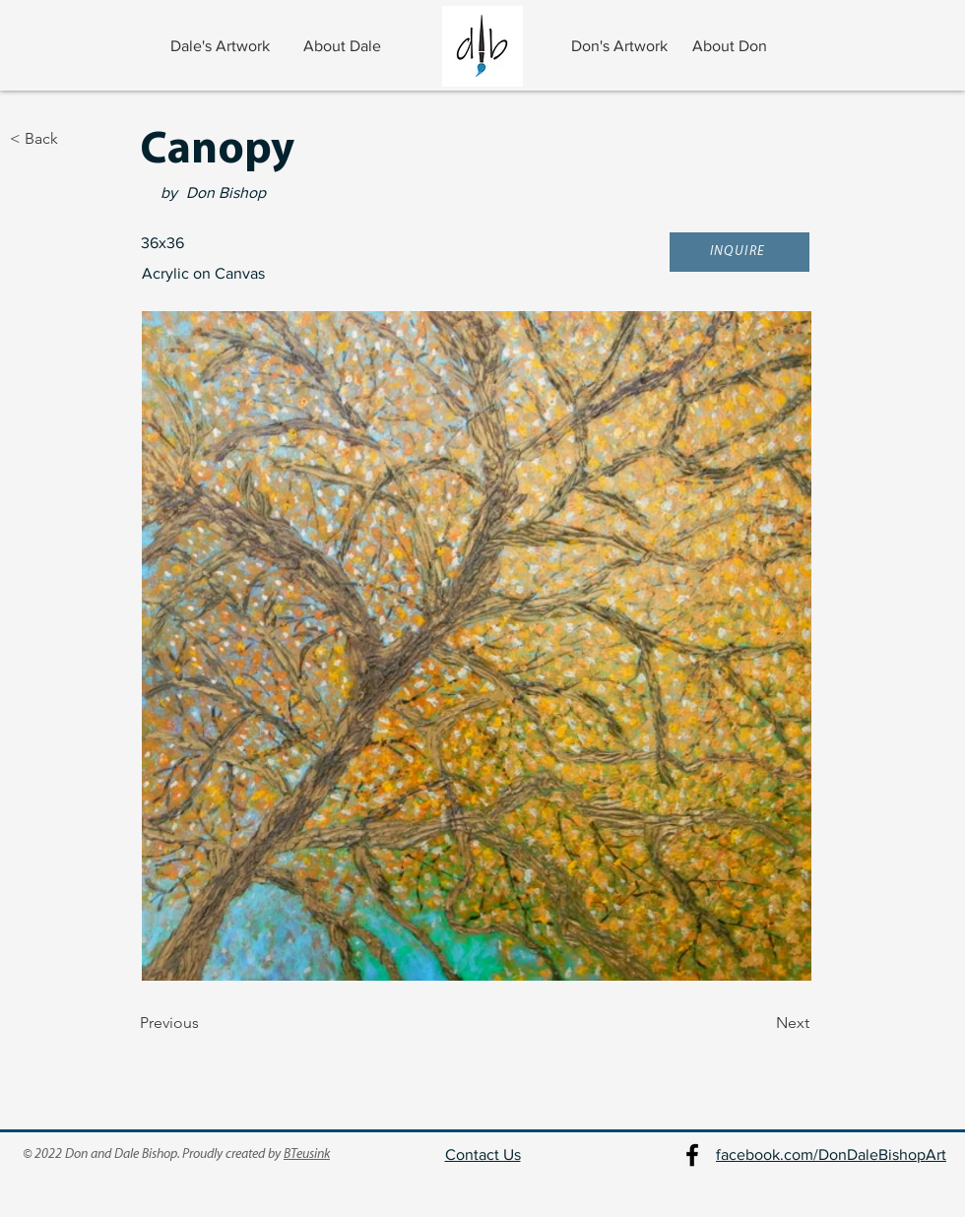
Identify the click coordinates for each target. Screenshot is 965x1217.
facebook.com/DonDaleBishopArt (831, 1154)
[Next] (760, 1024)
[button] (739, 252)
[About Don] (731, 46)
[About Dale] (344, 46)
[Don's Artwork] (620, 46)
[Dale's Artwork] (222, 46)
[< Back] (75, 139)
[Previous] (205, 1024)
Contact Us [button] (483, 1154)
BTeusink (307, 1154)
